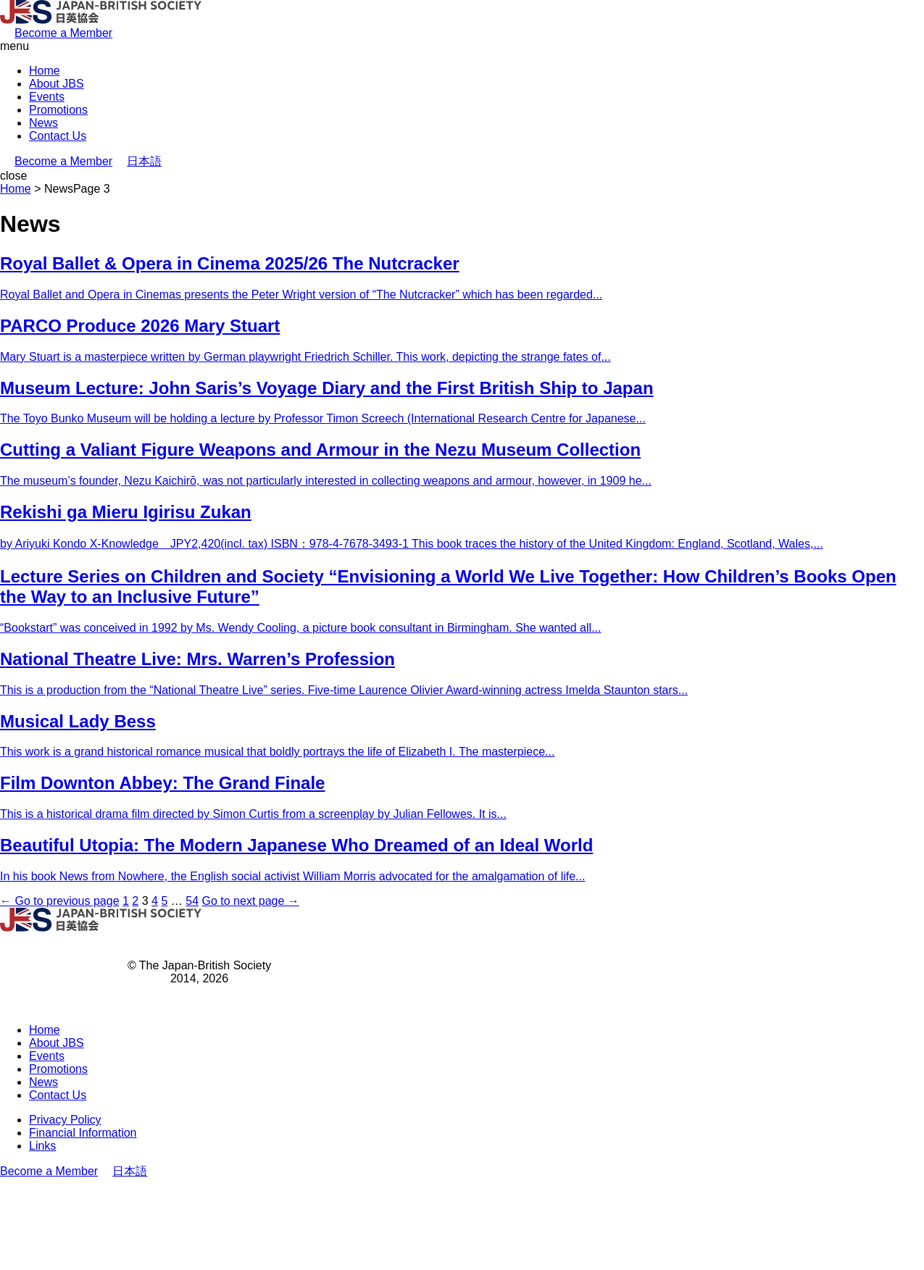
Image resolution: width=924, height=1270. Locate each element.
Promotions (58, 110)
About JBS (56, 84)
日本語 (144, 161)
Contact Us (57, 136)
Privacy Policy (65, 1120)
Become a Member (63, 33)
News (43, 123)
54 (192, 901)
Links (42, 1146)
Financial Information (83, 1133)
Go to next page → (250, 901)
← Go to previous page (60, 901)
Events (46, 97)
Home (44, 70)
